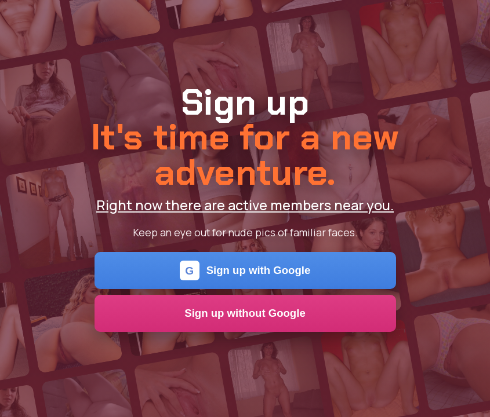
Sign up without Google (244, 313)
